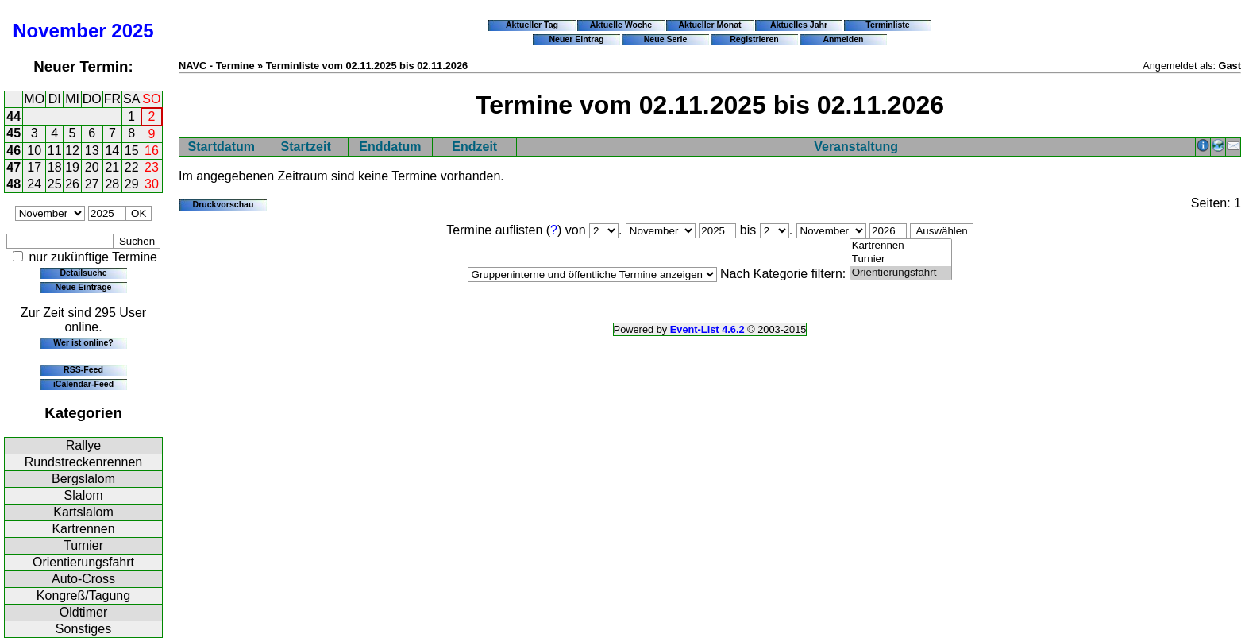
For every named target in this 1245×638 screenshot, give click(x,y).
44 (13, 116)
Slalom (83, 495)
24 (34, 184)
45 (13, 133)
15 (132, 150)
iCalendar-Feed (83, 384)
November (59, 30)
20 (92, 167)
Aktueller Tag (532, 24)
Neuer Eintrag (576, 39)
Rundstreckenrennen (84, 462)
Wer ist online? (83, 342)
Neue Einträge (84, 287)
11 (55, 150)
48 (13, 184)
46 (13, 150)
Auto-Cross (83, 579)
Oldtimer (83, 612)
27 (92, 184)
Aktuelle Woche (621, 24)
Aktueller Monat (709, 24)
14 (112, 150)
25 (55, 184)
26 (72, 184)
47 (13, 167)
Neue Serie (666, 39)
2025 (132, 30)
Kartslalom (83, 512)
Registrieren (754, 39)
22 (132, 167)
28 (112, 184)
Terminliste (887, 24)
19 (72, 167)
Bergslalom (83, 478)
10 (34, 150)
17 (34, 167)
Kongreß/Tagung (83, 595)
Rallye (83, 445)
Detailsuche (83, 272)
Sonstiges (83, 629)
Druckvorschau (223, 204)
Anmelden (843, 39)
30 (152, 184)
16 (152, 150)
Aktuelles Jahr (798, 24)
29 (132, 184)
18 (55, 167)
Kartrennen (83, 529)
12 (72, 150)
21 (112, 167)
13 (92, 150)
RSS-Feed (83, 369)
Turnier (83, 545)
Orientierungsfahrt (83, 562)
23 (152, 167)
